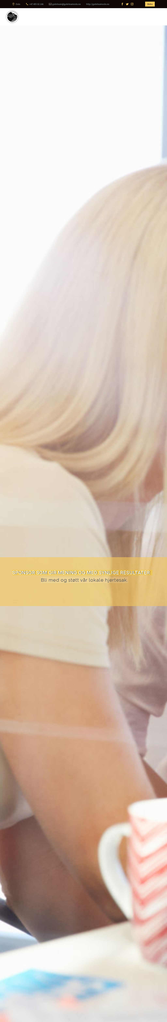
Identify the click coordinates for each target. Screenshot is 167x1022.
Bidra (149, 4)
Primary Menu (158, 17)
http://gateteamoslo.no (97, 4)
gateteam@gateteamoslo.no (66, 4)
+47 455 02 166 (36, 4)
